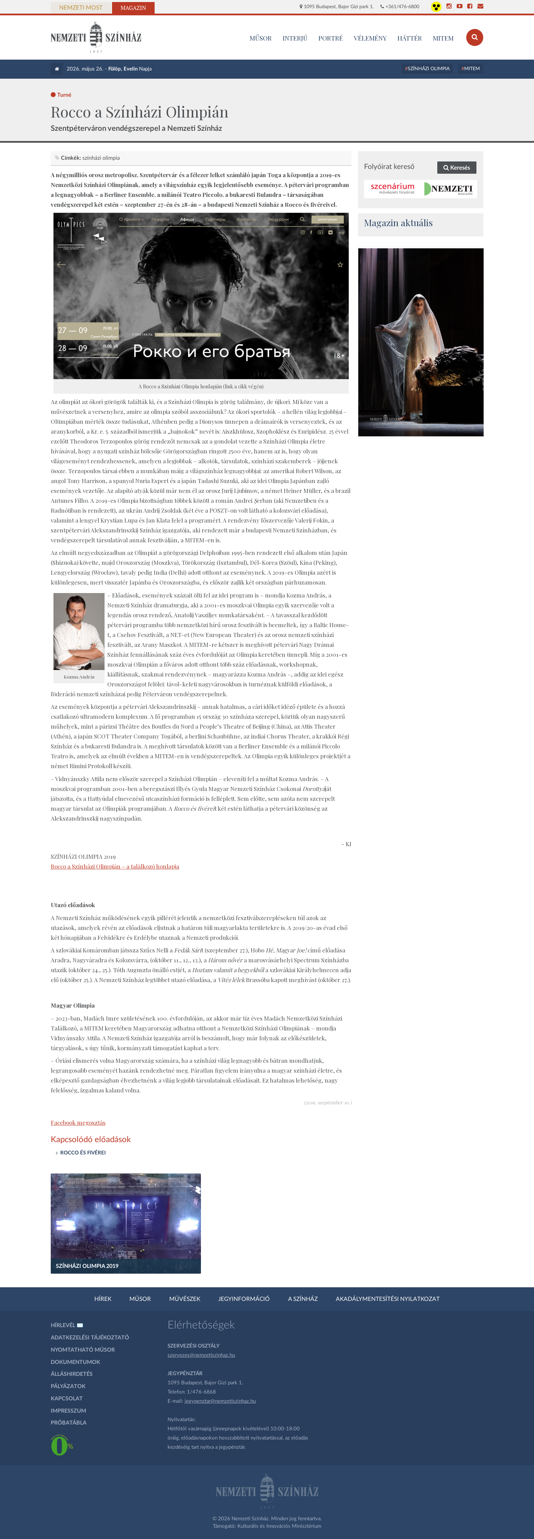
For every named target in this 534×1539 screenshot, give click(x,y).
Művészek (184, 1299)
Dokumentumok (75, 1362)
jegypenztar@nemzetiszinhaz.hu (220, 1401)
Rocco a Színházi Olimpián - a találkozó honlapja (115, 866)
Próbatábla (69, 1423)
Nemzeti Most (81, 8)
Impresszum (68, 1411)
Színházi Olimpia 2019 (87, 1266)
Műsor (140, 1299)
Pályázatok (68, 1386)
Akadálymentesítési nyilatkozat (388, 1299)
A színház (303, 1299)
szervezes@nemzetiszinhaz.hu (201, 1355)
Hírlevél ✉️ (67, 1325)
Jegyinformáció (244, 1299)
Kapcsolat (67, 1398)
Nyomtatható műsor (83, 1350)
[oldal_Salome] (421, 342)
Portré (330, 37)
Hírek (102, 1299)
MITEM (443, 37)
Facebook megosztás (78, 1122)
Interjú (295, 37)
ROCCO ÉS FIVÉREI (83, 1152)
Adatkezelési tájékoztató (90, 1337)
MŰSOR (261, 37)
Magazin (133, 8)
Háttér (409, 37)
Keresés (456, 168)
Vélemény (370, 37)
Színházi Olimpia (429, 68)
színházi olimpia (101, 158)
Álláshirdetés (72, 1374)
